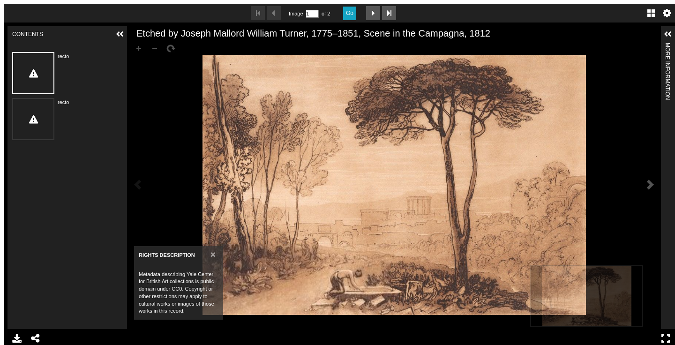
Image (296, 13)
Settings (667, 13)
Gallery (651, 13)
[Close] (213, 254)
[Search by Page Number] (312, 13)
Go (349, 13)
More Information (667, 47)
